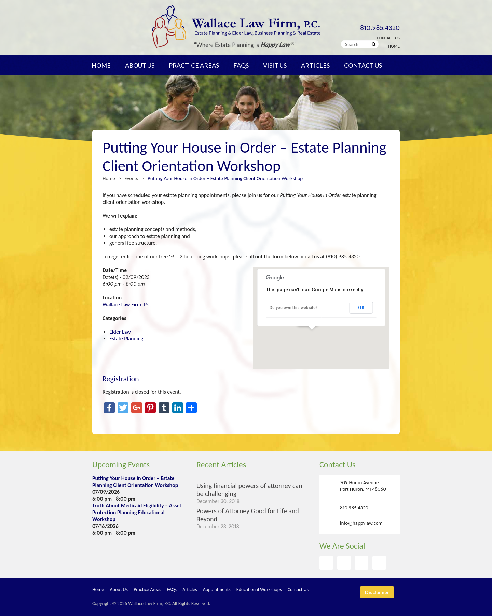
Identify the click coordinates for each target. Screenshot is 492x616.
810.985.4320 (380, 27)
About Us (139, 65)
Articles (315, 65)
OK (361, 307)
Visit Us (275, 65)
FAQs (241, 65)
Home (394, 46)
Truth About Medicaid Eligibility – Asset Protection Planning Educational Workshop (136, 512)
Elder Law (120, 331)
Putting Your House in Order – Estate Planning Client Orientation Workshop (135, 481)
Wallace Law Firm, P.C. (127, 304)
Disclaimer (377, 592)
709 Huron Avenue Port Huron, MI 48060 (363, 486)
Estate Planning (126, 338)
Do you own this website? (294, 307)
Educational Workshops (259, 589)
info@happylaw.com (361, 523)
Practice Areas (194, 65)
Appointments (217, 589)
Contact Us (388, 38)
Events (131, 178)
